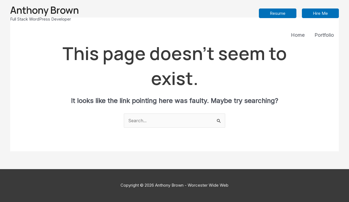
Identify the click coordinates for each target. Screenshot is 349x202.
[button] (277, 13)
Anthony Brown (44, 10)
